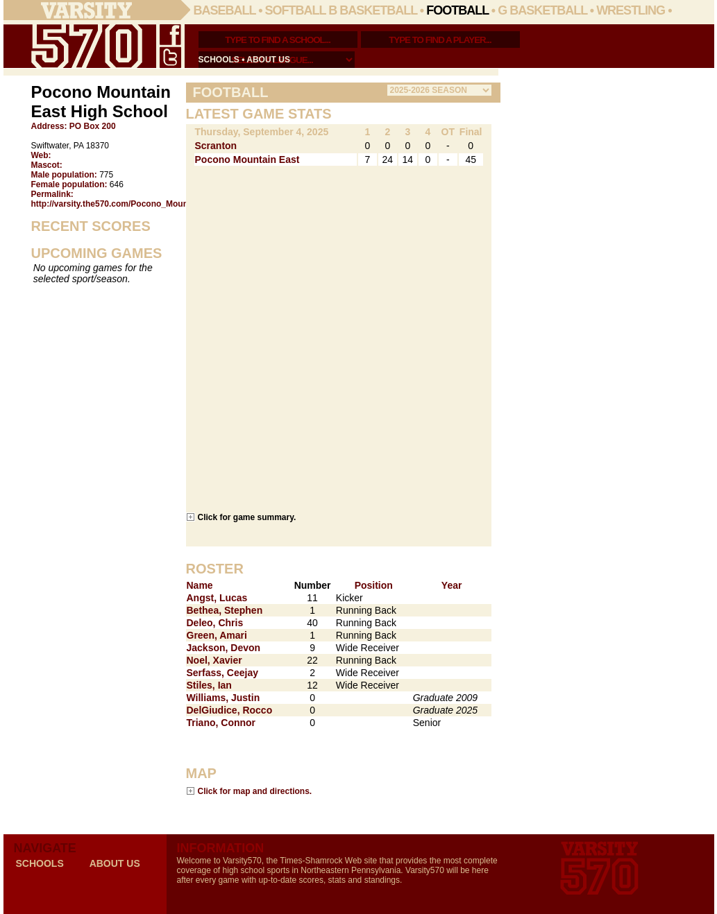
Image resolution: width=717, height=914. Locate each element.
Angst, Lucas (217, 597)
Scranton (216, 145)
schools (219, 59)
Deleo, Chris (215, 622)
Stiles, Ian (209, 685)
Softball (295, 10)
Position (374, 585)
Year (451, 585)
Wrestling (630, 10)
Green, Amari (217, 635)
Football (457, 10)
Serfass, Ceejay (223, 672)
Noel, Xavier (214, 660)
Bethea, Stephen (225, 610)
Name (200, 585)
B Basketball (372, 10)
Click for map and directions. (255, 790)
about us (268, 59)
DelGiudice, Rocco (230, 710)
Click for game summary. (247, 516)
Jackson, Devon (224, 647)
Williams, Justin (223, 697)
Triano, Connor (221, 722)
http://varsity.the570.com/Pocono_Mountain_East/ (129, 204)
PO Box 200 (92, 126)
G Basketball (542, 10)
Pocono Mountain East (247, 159)
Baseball (225, 10)
